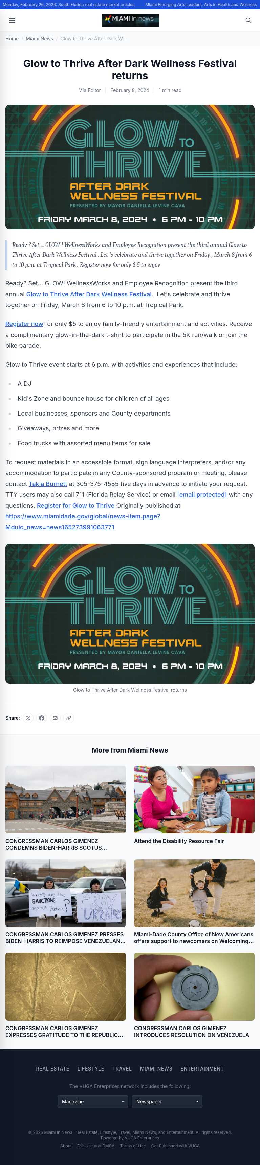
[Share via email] (55, 718)
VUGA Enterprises (142, 1137)
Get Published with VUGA (175, 1145)
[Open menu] (12, 20)
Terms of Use (133, 1145)
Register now (24, 323)
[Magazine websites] (93, 1101)
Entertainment (202, 1069)
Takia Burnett (48, 483)
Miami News (156, 1069)
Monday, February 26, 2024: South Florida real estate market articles (69, 4)
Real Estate (52, 1069)
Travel (122, 1069)
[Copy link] (68, 718)
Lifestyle (91, 1069)
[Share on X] (28, 718)
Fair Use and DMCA (96, 1145)
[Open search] (248, 20)
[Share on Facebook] (41, 718)
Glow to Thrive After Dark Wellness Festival (89, 294)
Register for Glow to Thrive (75, 505)
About (66, 1145)
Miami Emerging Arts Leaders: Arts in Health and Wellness (202, 4)
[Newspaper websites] (167, 1101)
